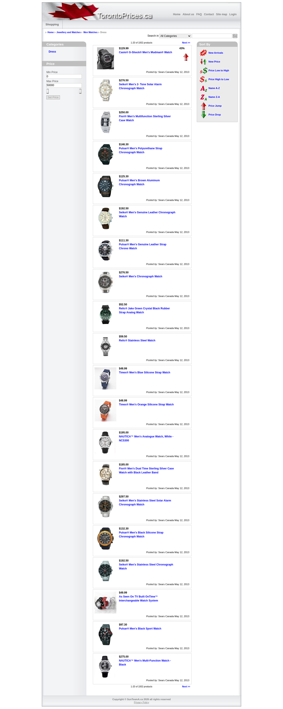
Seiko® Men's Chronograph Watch (140, 276)
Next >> (186, 43)
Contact (209, 14)
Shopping (52, 24)
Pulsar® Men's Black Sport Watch (140, 628)
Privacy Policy (141, 702)
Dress (52, 51)
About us (188, 14)
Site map (221, 14)
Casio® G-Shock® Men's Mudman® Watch (145, 52)
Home (176, 14)
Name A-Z (214, 88)
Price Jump (215, 105)
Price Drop (214, 114)
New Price (214, 61)
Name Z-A (214, 97)
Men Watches (90, 32)
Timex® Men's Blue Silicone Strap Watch (144, 372)
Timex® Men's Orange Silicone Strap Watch (146, 404)
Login (233, 14)
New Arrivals (215, 52)
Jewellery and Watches (69, 32)
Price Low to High (218, 70)
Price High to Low (218, 79)
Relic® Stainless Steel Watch (137, 340)
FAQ (199, 14)
